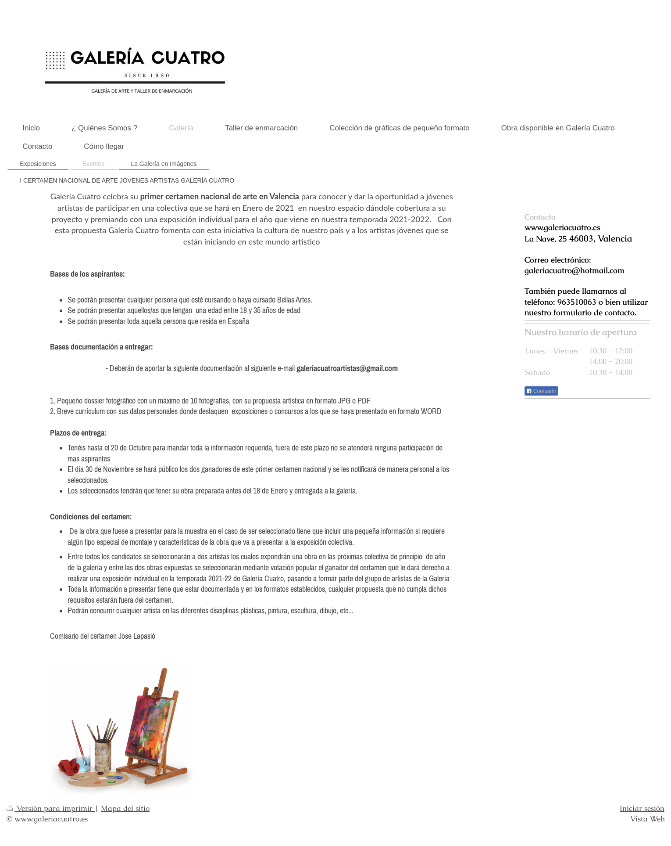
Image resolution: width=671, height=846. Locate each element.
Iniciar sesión (642, 808)
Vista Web (647, 819)
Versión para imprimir (51, 808)
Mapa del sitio (125, 808)
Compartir (541, 391)
